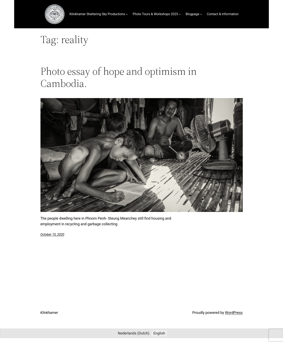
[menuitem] (134, 333)
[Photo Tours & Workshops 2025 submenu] (180, 14)
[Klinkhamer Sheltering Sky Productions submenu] (127, 14)
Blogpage (192, 14)
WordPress (234, 312)
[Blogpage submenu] (201, 14)
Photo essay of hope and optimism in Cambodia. (118, 77)
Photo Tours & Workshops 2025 (155, 14)
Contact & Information (223, 14)
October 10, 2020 (52, 234)
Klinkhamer (49, 312)
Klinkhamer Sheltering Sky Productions (97, 14)
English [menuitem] (159, 333)
